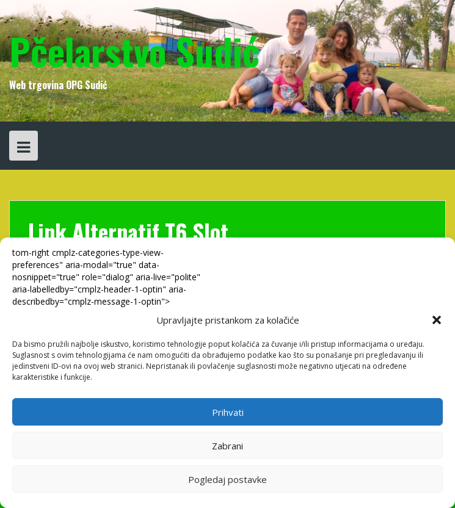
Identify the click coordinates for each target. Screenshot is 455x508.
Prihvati (228, 412)
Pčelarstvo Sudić (134, 50)
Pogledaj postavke (227, 479)
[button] (437, 320)
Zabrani (227, 446)
